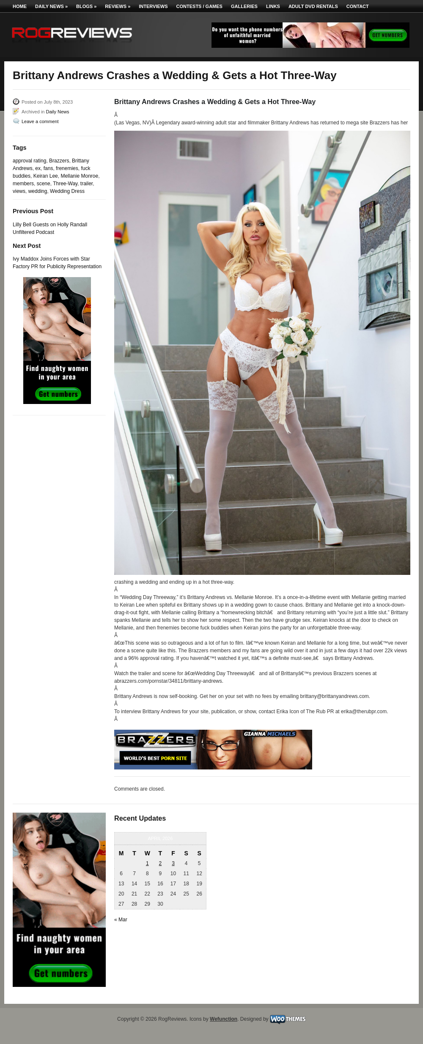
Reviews (117, 6)
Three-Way (65, 184)
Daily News (51, 6)
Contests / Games (199, 6)
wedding (37, 191)
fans (48, 168)
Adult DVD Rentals (313, 6)
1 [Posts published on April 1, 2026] (147, 863)
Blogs (86, 6)
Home (20, 6)
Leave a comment (40, 121)
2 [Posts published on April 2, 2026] (160, 863)
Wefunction (223, 1019)
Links (273, 6)
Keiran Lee (45, 176)
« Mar (120, 920)
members (23, 184)
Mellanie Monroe (79, 176)
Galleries (244, 6)
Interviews (153, 6)
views (19, 191)
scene (43, 184)
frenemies (67, 168)
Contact (357, 6)
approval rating (29, 161)
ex (38, 168)
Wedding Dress (67, 191)
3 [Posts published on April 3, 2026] (173, 863)
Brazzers (59, 161)
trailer (86, 184)
